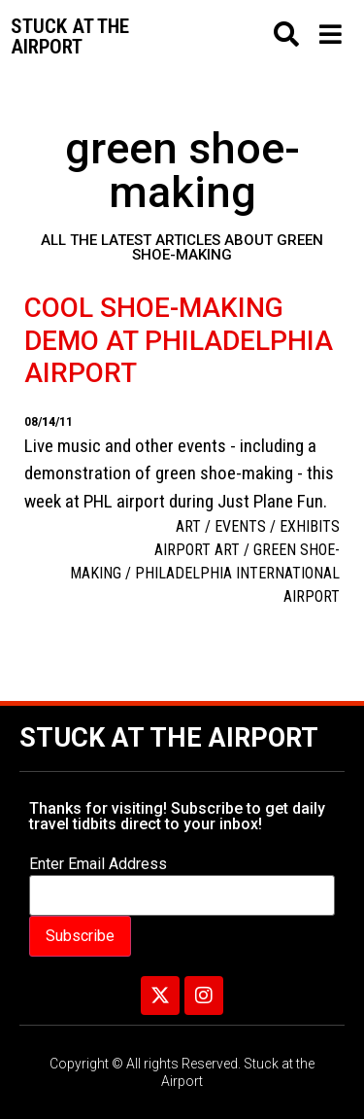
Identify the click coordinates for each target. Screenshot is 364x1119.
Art (188, 526)
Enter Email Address (98, 864)
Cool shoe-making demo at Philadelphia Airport (178, 340)
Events (240, 526)
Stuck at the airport (70, 36)
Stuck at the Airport (168, 737)
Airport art (197, 550)
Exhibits (310, 526)
